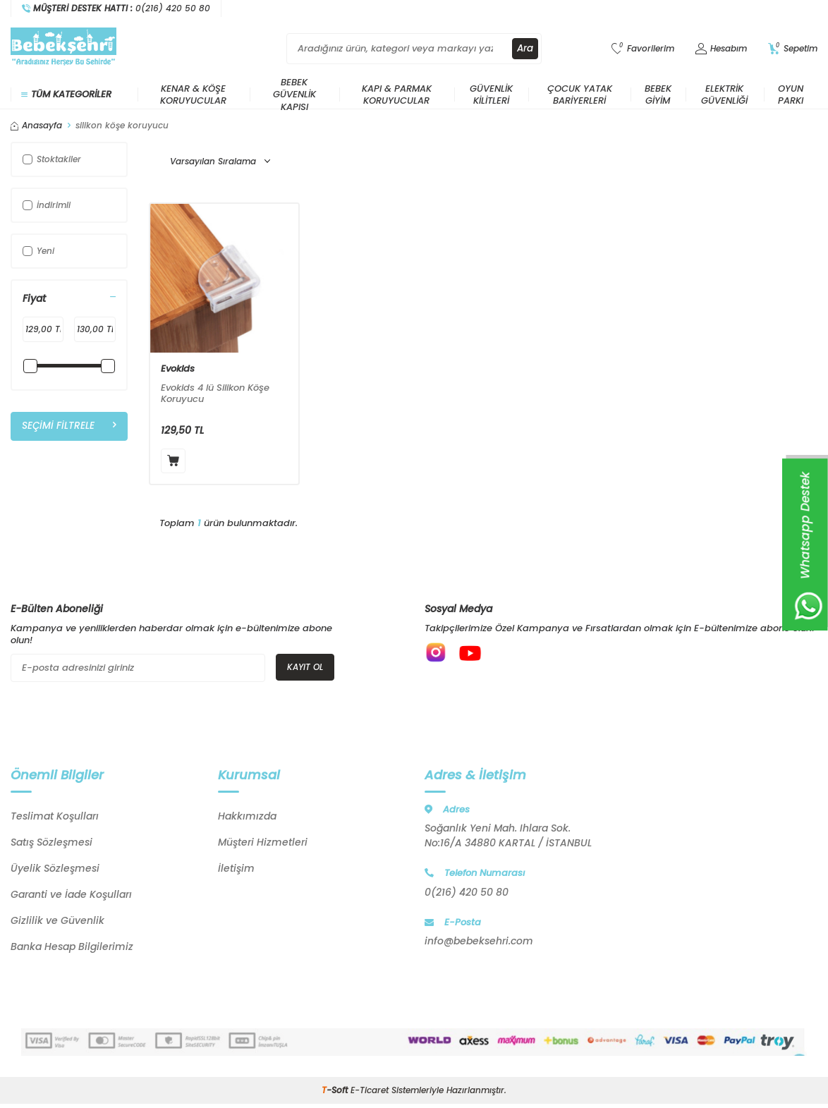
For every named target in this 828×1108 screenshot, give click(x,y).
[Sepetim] (792, 49)
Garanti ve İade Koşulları (71, 894)
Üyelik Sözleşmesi (55, 868)
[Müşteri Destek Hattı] (116, 8)
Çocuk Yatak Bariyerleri (579, 94)
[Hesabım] (721, 49)
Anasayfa (36, 125)
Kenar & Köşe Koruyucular (193, 94)
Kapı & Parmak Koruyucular (397, 94)
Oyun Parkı (790, 94)
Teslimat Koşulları (55, 816)
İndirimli (47, 205)
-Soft (336, 1090)
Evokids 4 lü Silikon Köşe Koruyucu (215, 394)
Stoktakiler (52, 159)
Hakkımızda (247, 816)
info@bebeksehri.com (479, 941)
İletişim (236, 868)
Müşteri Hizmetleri (263, 842)
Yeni (38, 251)
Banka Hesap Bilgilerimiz (72, 946)
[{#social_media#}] (439, 655)
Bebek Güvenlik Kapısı (294, 94)
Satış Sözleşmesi (51, 842)
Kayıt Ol (305, 667)
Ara (524, 49)
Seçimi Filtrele (69, 426)
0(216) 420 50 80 (467, 892)
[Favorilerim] (642, 49)
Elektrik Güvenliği (724, 94)
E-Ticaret (370, 1090)
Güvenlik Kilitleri (491, 94)
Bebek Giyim (658, 94)
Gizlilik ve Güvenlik (57, 920)
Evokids (178, 369)
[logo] (63, 49)
